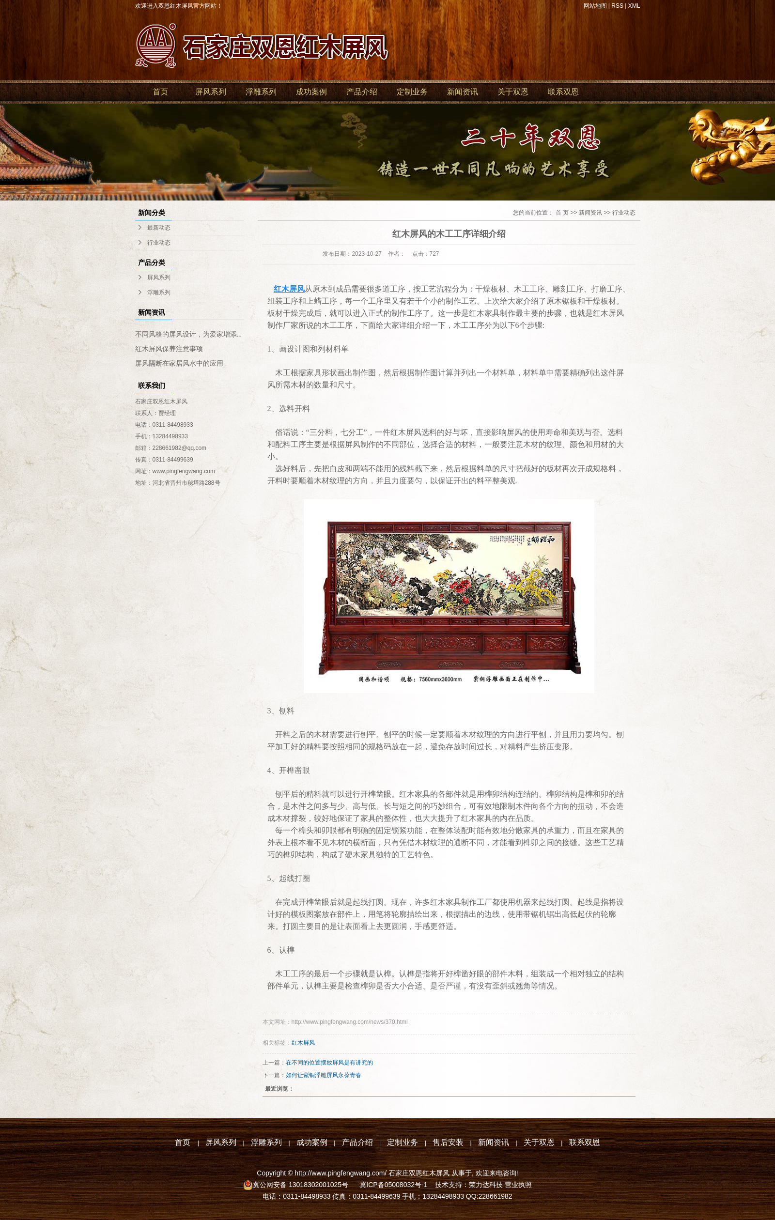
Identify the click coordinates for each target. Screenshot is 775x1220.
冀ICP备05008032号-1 (392, 1185)
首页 (160, 92)
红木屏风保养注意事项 (169, 349)
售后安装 (448, 1142)
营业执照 (518, 1185)
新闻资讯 (462, 92)
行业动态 (158, 242)
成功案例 (311, 92)
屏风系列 (210, 92)
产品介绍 (361, 92)
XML (634, 5)
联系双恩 (563, 92)
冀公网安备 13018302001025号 (301, 1185)
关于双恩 (512, 92)
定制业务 (412, 92)
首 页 (562, 212)
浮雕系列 (261, 92)
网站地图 (595, 5)
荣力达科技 (486, 1185)
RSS (617, 5)
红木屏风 (303, 1042)
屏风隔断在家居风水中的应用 (179, 363)
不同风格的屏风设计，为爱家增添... (188, 334)
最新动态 (158, 227)
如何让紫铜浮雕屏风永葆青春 (323, 1075)
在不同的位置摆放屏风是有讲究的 (329, 1062)
